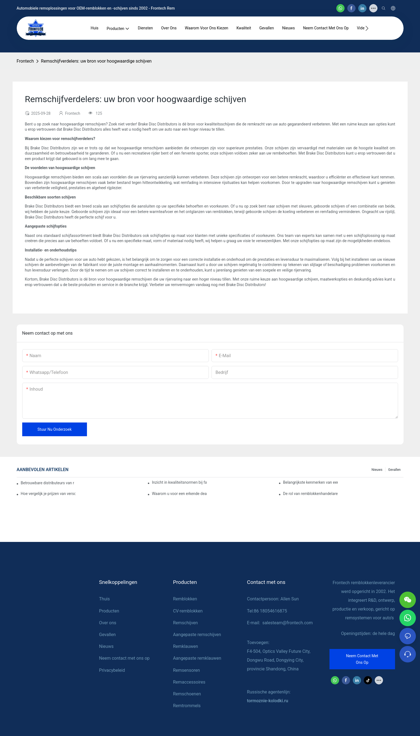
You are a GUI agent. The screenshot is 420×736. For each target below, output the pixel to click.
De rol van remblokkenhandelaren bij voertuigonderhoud (310, 493)
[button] (366, 28)
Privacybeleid (112, 670)
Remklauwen (185, 646)
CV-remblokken (188, 611)
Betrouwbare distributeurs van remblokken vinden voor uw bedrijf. (48, 483)
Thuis (104, 598)
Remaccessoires (189, 682)
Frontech (25, 61)
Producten (109, 611)
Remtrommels (187, 705)
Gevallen (394, 470)
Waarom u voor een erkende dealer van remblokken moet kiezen (179, 493)
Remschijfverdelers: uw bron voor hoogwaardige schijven (96, 61)
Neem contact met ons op (124, 658)
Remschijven (185, 622)
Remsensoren (186, 670)
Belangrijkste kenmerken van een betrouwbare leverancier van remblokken (310, 482)
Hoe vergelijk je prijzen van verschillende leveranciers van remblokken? (48, 493)
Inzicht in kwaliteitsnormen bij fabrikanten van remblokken (179, 482)
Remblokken (185, 598)
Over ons (107, 622)
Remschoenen (187, 693)
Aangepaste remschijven (197, 634)
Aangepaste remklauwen (197, 658)
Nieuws (376, 470)
